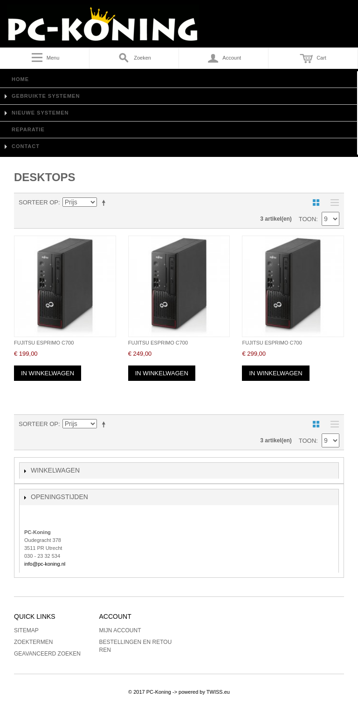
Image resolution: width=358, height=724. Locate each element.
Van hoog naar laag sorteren (105, 203)
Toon (307, 219)
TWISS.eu (218, 692)
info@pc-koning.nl (44, 564)
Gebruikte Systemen (46, 96)
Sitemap (26, 630)
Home (20, 79)
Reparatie (28, 129)
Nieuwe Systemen (40, 112)
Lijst (332, 203)
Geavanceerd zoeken (47, 653)
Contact (26, 146)
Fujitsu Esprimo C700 (44, 342)
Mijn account (120, 630)
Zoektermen (33, 642)
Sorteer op (38, 202)
